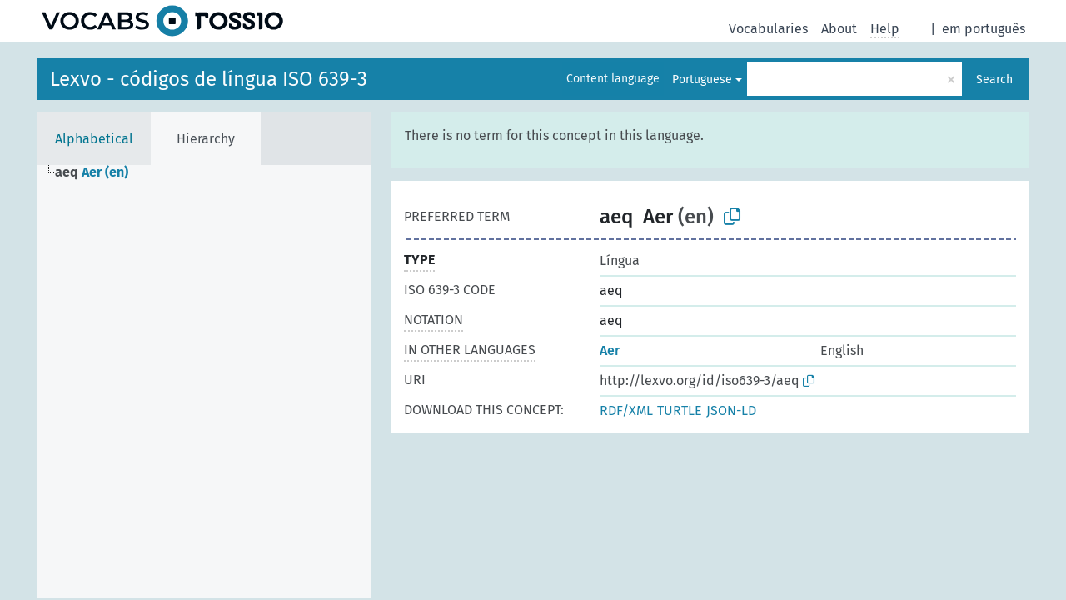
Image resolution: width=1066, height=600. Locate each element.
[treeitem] (98, 172)
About (839, 29)
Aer (610, 350)
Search (994, 79)
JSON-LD (731, 410)
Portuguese (702, 79)
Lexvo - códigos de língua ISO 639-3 (208, 79)
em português (983, 29)
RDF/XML (626, 410)
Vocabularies (768, 29)
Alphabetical (94, 139)
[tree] (204, 381)
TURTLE (679, 410)
